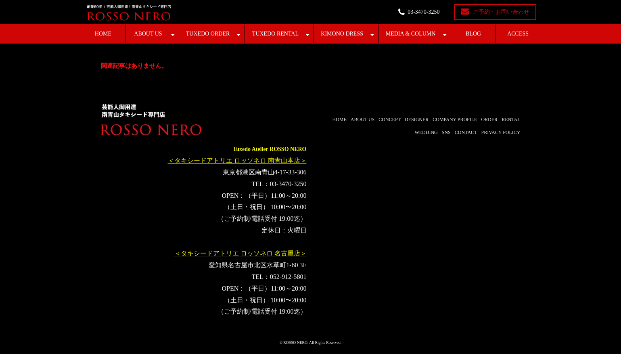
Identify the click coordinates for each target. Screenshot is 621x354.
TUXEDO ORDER (208, 34)
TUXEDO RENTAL (275, 34)
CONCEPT (389, 119)
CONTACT (466, 132)
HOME (103, 34)
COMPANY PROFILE (455, 119)
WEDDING (425, 132)
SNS (446, 132)
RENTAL (511, 119)
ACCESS (518, 34)
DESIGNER (417, 119)
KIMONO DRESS (342, 34)
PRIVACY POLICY (500, 132)
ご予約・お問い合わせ (501, 12)
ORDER (489, 119)
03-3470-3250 (423, 12)
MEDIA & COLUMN (411, 34)
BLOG (473, 34)
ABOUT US (148, 34)
